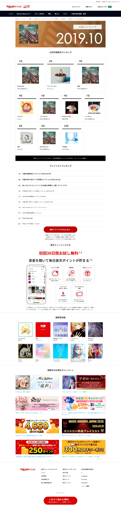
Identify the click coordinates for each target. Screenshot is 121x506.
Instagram (84, 476)
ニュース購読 (85, 486)
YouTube (84, 479)
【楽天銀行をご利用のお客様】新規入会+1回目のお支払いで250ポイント (34, 456)
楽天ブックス (67, 483)
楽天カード (66, 479)
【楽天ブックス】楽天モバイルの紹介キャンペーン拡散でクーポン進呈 (80, 456)
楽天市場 (98, 1)
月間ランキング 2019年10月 (76, 19)
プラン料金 (64, 235)
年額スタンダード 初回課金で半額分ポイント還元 (29, 435)
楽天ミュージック (20, 19)
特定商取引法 (45, 479)
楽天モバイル (67, 476)
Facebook (84, 483)
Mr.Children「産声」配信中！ (23, 392)
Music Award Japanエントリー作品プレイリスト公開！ (76, 435)
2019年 (63, 19)
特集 (30, 19)
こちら (91, 309)
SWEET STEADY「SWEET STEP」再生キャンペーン (29, 413)
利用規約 (43, 476)
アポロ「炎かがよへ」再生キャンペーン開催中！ (75, 392)
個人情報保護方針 (46, 483)
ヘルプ (43, 473)
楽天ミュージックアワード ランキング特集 (46, 19)
